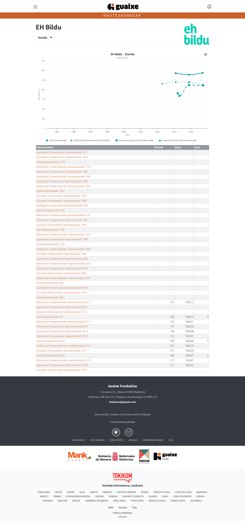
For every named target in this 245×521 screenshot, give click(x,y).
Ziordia (45, 37)
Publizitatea (117, 440)
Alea (82, 492)
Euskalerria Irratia (78, 496)
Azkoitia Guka (183, 492)
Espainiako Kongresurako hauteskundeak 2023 (62, 365)
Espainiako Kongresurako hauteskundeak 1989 (62, 205)
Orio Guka (119, 500)
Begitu (44, 496)
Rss (171, 440)
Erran (57, 496)
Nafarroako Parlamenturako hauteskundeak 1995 (63, 234)
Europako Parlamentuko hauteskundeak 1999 (61, 253)
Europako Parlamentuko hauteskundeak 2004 (61, 273)
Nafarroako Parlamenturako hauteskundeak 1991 (63, 215)
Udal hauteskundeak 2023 (50, 355)
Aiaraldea (44, 492)
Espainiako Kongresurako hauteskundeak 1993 (62, 220)
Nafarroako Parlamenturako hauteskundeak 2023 (63, 360)
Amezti (94, 492)
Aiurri (70, 492)
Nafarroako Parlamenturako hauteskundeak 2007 (63, 278)
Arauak (133, 440)
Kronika (48, 500)
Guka (165, 496)
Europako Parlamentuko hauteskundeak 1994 (61, 224)
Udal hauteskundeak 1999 (50, 244)
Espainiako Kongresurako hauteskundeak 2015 (62, 326)
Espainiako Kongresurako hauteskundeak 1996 (62, 239)
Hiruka (200, 496)
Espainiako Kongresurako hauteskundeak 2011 (62, 307)
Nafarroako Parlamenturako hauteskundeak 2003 (63, 263)
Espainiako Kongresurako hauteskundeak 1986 (62, 181)
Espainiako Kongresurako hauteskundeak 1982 (62, 171)
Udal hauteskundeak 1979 (50, 162)
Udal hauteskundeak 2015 (50, 316)
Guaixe (153, 496)
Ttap (134, 507)
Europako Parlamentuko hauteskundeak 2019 (61, 350)
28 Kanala (196, 500)
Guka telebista (182, 496)
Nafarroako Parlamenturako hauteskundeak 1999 (63, 249)
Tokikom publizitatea (122, 513)
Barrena (202, 492)
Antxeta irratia (126, 492)
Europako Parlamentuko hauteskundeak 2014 (61, 312)
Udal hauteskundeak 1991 (50, 210)
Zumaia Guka (177, 500)
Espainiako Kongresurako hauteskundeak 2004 (62, 268)
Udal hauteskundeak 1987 (50, 191)
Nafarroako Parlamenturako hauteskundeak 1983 (63, 176)
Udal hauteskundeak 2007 (50, 282)
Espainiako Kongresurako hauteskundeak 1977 (62, 152)
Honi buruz (78, 440)
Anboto (107, 492)
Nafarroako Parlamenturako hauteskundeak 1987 (63, 186)
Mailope (63, 500)
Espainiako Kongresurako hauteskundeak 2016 (62, 331)
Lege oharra (97, 440)
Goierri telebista (133, 496)
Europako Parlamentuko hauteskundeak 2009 (61, 292)
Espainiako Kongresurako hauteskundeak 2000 (62, 258)
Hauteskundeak (122, 15)
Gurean (123, 507)
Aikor (58, 492)
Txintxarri (137, 500)
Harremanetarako (153, 440)
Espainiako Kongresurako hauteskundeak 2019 (62, 336)
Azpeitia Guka (162, 492)
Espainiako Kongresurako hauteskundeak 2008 (62, 287)
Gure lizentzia (102, 414)
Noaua (76, 500)
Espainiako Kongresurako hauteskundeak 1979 (62, 157)
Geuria (99, 496)
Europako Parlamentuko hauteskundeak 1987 (61, 195)
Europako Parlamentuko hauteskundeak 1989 (61, 200)
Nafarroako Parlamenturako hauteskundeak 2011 (63, 302)
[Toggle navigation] (35, 7)
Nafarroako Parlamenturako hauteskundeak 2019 (63, 345)
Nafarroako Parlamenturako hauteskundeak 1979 (63, 166)
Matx (111, 507)
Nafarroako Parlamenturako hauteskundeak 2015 (63, 321)
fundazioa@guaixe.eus (122, 402)
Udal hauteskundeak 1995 (50, 229)
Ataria (145, 492)
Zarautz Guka (157, 500)
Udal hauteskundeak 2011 (50, 297)
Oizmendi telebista (96, 500)
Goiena (113, 496)
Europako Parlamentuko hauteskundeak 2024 (61, 370)
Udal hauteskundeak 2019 (50, 341)
